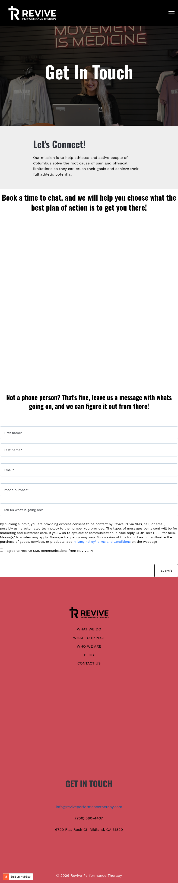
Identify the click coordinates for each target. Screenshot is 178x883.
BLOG (89, 655)
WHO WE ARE (89, 646)
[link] (32, 12)
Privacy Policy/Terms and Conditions (102, 541)
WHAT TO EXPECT (89, 638)
